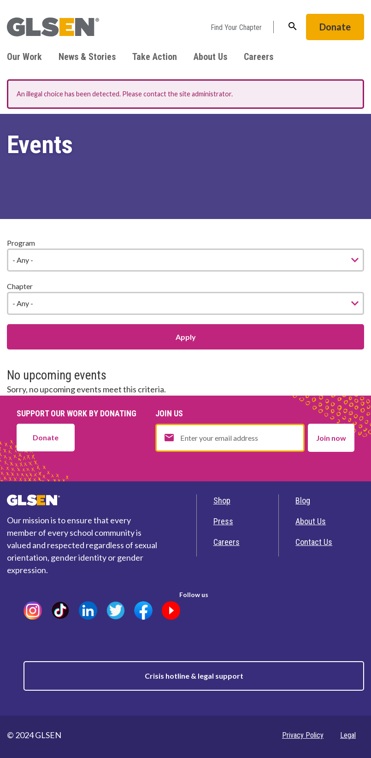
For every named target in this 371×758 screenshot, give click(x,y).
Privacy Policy (303, 735)
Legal (348, 735)
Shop (221, 500)
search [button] (292, 26)
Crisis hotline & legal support (194, 675)
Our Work (24, 56)
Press (223, 521)
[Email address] (230, 438)
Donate (335, 26)
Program (21, 242)
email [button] (169, 437)
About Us (210, 56)
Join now (331, 437)
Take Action (154, 56)
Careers (258, 56)
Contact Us (313, 542)
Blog (302, 500)
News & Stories (87, 56)
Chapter (20, 286)
